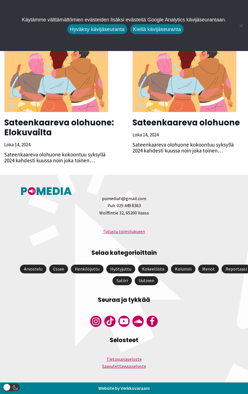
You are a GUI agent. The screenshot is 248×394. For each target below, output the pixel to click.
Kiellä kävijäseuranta (157, 29)
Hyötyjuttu (120, 269)
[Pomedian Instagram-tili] (96, 321)
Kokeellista (153, 269)
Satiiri (122, 280)
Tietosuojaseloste (124, 359)
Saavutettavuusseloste (124, 366)
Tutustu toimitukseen (124, 231)
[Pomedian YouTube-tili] (124, 321)
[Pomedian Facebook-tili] (152, 321)
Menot (208, 269)
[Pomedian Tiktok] (110, 321)
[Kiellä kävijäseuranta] (241, 25)
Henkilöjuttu (87, 269)
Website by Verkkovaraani (124, 388)
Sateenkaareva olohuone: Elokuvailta (59, 127)
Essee (58, 269)
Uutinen (146, 280)
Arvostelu (33, 269)
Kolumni (183, 269)
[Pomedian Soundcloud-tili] (138, 321)
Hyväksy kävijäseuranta (97, 29)
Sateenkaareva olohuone (186, 122)
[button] (11, 387)
